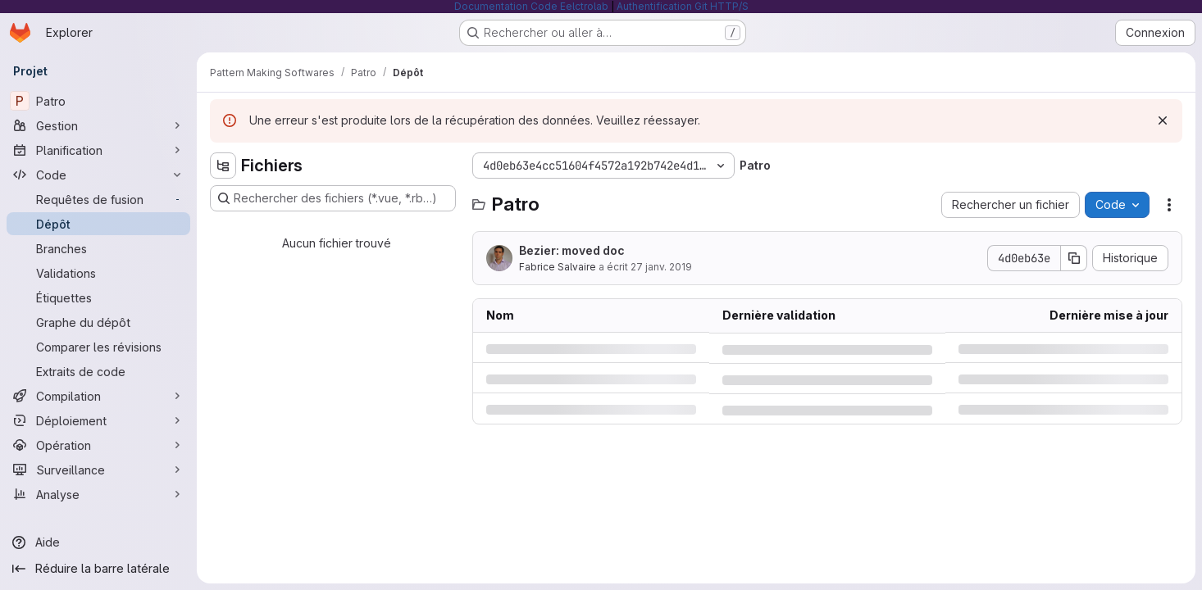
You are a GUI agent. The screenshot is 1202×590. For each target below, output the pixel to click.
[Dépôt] (98, 223)
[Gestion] (98, 125)
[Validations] (98, 272)
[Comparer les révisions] (98, 346)
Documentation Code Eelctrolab (531, 6)
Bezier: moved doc (572, 250)
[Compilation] (98, 395)
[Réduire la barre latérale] (98, 568)
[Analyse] (98, 494)
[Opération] (98, 444)
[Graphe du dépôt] (98, 322)
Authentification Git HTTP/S (683, 6)
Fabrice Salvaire (557, 267)
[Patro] (98, 100)
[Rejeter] (1162, 120)
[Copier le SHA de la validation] (1074, 258)
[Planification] (98, 149)
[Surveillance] (98, 469)
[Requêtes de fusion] (98, 199)
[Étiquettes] (98, 297)
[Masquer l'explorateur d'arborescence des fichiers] (223, 165)
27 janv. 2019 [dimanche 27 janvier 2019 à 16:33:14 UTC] (661, 267)
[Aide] (98, 542)
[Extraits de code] (98, 371)
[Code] (98, 174)
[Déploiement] (98, 420)
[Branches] (98, 248)
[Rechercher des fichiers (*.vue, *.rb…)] (333, 198)
